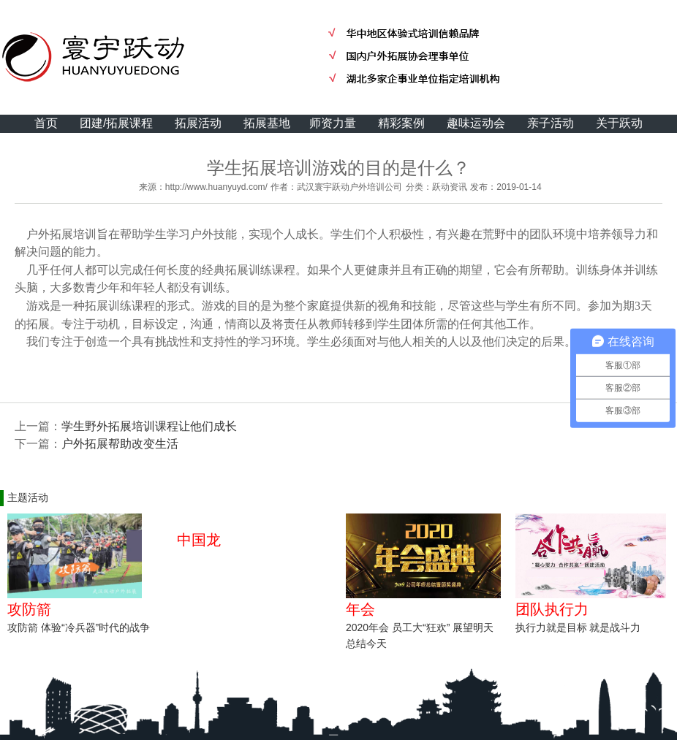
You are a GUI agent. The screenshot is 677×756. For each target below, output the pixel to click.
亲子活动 (550, 123)
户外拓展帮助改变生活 (119, 444)
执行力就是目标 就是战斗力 (578, 627)
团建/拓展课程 (116, 123)
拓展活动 (198, 123)
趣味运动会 (476, 123)
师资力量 (332, 123)
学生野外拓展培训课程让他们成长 (149, 426)
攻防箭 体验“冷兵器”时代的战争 (78, 627)
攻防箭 (29, 609)
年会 (360, 609)
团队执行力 (552, 609)
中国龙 (199, 540)
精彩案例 (401, 123)
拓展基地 (266, 123)
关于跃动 (619, 123)
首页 (46, 123)
